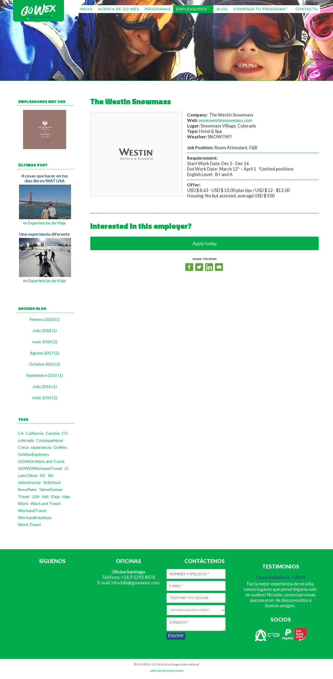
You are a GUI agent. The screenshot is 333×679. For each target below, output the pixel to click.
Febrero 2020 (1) (44, 319)
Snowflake (27, 489)
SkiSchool (52, 482)
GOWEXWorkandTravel (40, 468)
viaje (66, 496)
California (34, 433)
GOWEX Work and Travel (41, 461)
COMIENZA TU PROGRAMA (259, 9)
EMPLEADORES (191, 9)
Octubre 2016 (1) (44, 363)
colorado (26, 440)
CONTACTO (307, 9)
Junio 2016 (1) (44, 397)
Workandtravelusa (34, 517)
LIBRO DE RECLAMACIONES (166, 670)
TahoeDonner (51, 489)
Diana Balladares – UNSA (280, 577)
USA (35, 496)
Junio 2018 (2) (44, 341)
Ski (50, 475)
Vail (45, 496)
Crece (23, 447)
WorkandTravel (32, 510)
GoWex (60, 447)
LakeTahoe (27, 475)
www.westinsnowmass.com (225, 120)
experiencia (41, 447)
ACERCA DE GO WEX (118, 9)
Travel (23, 496)
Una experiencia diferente (44, 233)
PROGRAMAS (158, 9)
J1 (66, 468)
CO (65, 433)
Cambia (53, 433)
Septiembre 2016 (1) (44, 375)
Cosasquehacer (49, 440)
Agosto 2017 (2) (44, 352)
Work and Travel (45, 503)
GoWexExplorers (33, 454)
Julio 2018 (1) (45, 330)
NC (43, 475)
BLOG (222, 9)
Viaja (55, 496)
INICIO (86, 9)
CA (21, 433)
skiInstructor (29, 482)
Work (23, 503)
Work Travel (29, 524)
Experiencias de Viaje (47, 222)
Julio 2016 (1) (45, 386)
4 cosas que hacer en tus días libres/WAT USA (44, 178)
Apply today (205, 243)
